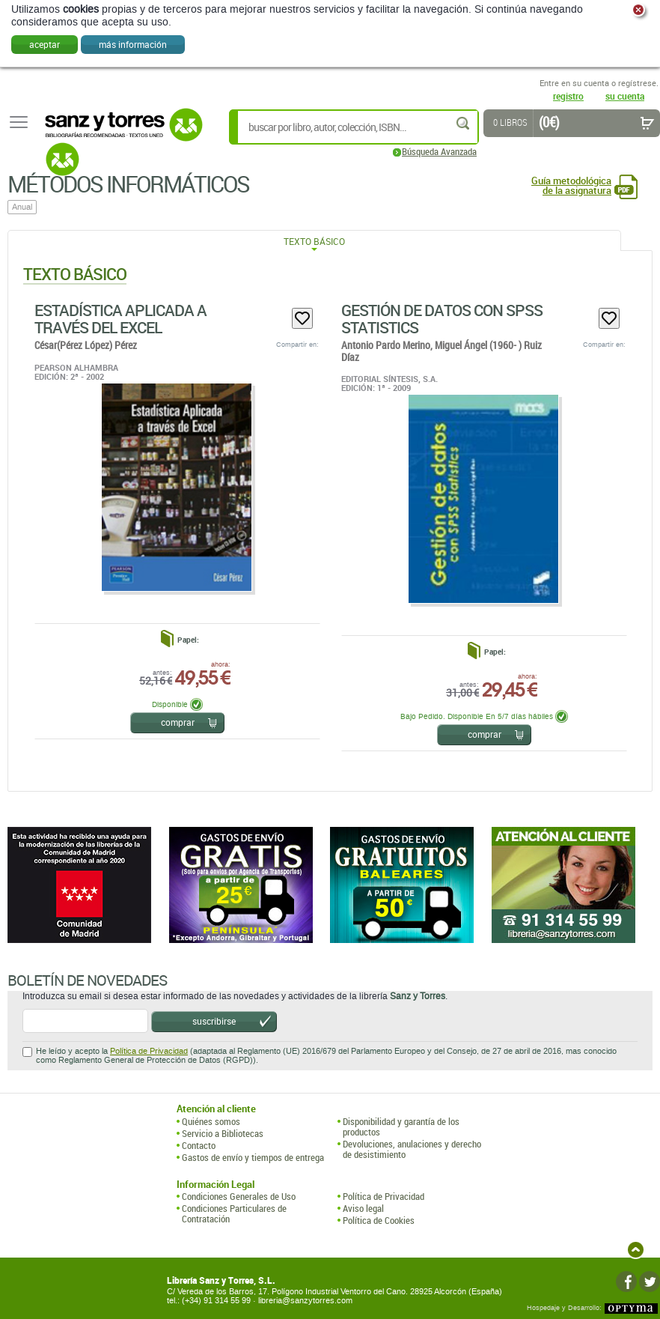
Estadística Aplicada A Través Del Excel (120, 319)
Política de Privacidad (149, 1051)
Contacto (199, 1145)
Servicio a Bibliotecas (222, 1133)
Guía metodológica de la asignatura (571, 186)
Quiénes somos (211, 1121)
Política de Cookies (379, 1220)
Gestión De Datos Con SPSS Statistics (442, 319)
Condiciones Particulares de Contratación (234, 1214)
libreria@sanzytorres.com (305, 1301)
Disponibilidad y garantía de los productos (401, 1127)
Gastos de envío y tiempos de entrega (253, 1157)
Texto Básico (314, 241)
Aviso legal (363, 1208)
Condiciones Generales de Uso (239, 1196)
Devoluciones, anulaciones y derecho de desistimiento (412, 1149)
